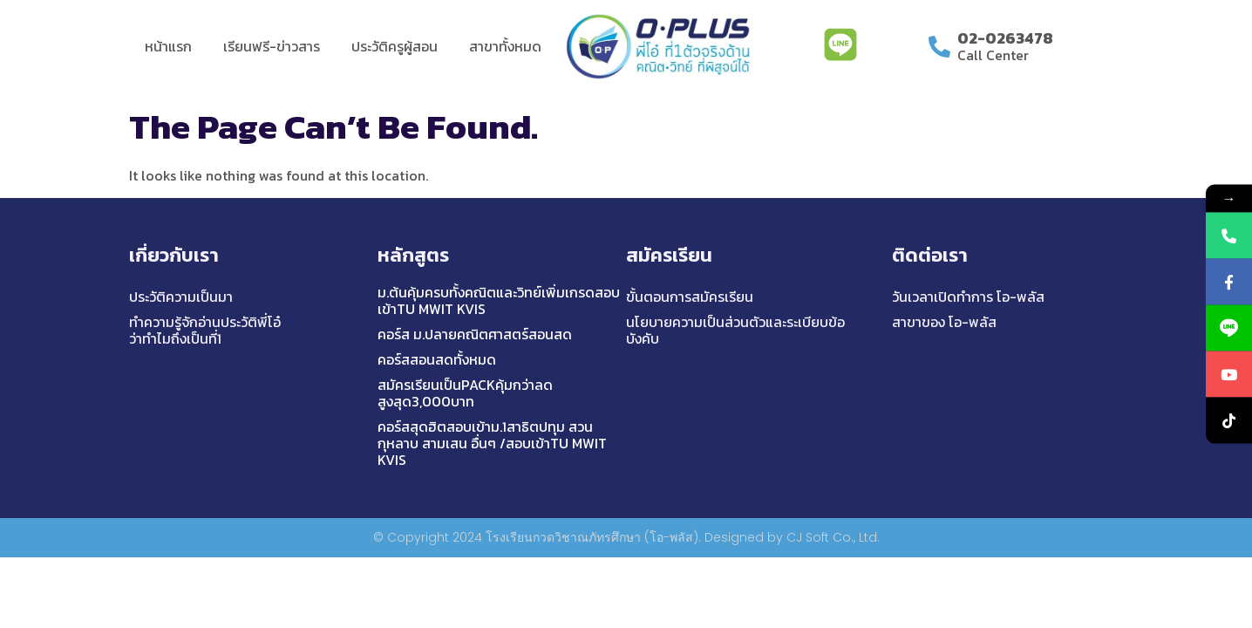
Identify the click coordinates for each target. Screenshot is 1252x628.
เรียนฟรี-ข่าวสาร (271, 46)
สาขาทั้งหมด (505, 46)
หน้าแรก (168, 46)
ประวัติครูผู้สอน (394, 46)
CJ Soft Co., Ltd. (833, 537)
